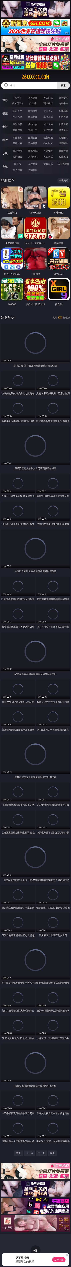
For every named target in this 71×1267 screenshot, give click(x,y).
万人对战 (48, 97)
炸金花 (32, 103)
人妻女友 (48, 150)
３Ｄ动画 (63, 111)
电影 (5, 126)
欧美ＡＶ (48, 111)
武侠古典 (63, 150)
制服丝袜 (17, 129)
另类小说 (33, 156)
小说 (5, 153)
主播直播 (48, 116)
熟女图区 (48, 143)
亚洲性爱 (17, 124)
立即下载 (59, 1259)
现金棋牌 (48, 103)
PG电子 (18, 97)
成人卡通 (48, 124)
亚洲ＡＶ (17, 111)
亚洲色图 (33, 137)
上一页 (29, 1153)
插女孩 (17, 164)
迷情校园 (17, 156)
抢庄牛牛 (63, 103)
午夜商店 (33, 164)
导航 (5, 166)
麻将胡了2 (17, 103)
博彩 (5, 100)
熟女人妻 (17, 116)
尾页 (52, 1153)
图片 (5, 140)
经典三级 (33, 129)
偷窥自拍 (17, 137)
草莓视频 (48, 164)
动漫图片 (63, 137)
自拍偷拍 (33, 111)
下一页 (41, 1153)
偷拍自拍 (33, 124)
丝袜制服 (33, 116)
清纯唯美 (33, 143)
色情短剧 (33, 169)
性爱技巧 (63, 156)
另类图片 (63, 143)
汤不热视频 (63, 164)
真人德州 (33, 97)
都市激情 (17, 150)
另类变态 (63, 129)
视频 (5, 113)
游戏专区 (63, 97)
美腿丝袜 (17, 143)
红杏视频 (17, 169)
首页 (18, 1153)
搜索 (63, 85)
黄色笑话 (48, 156)
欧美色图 (48, 137)
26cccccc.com (35, 77)
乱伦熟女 (48, 129)
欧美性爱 (63, 124)
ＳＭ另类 (63, 116)
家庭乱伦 (33, 150)
